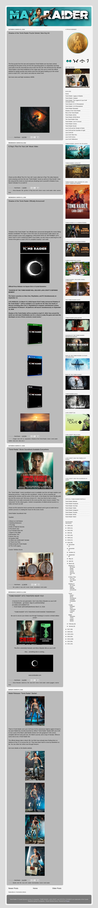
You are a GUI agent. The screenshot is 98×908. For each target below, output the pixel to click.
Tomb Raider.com (41, 64)
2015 (68, 634)
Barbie (25, 748)
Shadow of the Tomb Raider (39, 438)
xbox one (15, 441)
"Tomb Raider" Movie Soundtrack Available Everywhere (29, 449)
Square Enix (29, 286)
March (71, 563)
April (70, 561)
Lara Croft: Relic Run (71, 134)
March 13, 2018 (40, 606)
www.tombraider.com (35, 675)
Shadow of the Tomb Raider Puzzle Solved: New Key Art (29, 33)
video (54, 190)
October (71, 552)
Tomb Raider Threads (71, 512)
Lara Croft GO (69, 132)
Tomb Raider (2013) (70, 115)
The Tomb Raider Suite (71, 119)
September (72, 555)
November (71, 548)
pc (23, 438)
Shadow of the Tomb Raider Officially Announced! (27, 201)
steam (49, 438)
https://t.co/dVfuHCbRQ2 (37, 603)
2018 (68, 542)
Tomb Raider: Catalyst (71, 98)
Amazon (36, 744)
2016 (68, 631)
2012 (68, 641)
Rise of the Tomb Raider (72, 112)
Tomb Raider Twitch (70, 516)
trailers (10, 441)
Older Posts (56, 888)
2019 (68, 540)
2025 (68, 525)
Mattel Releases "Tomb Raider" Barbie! (23, 693)
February (71, 624)
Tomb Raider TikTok (70, 514)
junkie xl (17, 587)
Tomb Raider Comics (71, 123)
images (15, 438)
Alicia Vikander (17, 190)
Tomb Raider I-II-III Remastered (74, 106)
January (71, 626)
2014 (68, 636)
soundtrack (37, 587)
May (70, 558)
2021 (68, 535)
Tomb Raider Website (71, 501)
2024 (68, 528)
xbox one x (22, 441)
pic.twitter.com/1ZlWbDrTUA (20, 605)
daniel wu (24, 682)
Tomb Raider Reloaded (71, 108)
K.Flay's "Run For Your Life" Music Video (23, 146)
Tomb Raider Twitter (70, 508)
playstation (28, 438)
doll (18, 882)
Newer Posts (13, 888)
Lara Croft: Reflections (71, 139)
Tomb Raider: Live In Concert (73, 121)
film (22, 190)
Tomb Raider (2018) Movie (72, 117)
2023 (68, 530)
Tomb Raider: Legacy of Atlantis (74, 96)
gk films (26, 190)
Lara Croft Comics (70, 137)
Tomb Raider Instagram (71, 510)
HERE (32, 77)
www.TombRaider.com (25, 315)
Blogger (67, 901)
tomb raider (49, 190)
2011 (68, 643)
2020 (68, 537)
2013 (68, 639)
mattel (29, 882)
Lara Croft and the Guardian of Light (75, 130)
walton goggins (50, 682)
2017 (68, 629)
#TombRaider (18, 603)
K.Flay (30, 190)
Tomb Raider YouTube (71, 506)
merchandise (35, 882)
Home (35, 888)
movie (40, 190)
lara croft (35, 190)
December (71, 544)
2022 (68, 532)
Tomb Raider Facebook (71, 503)
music (44, 190)
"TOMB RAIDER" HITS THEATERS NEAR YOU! (26, 596)
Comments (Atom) (21, 892)
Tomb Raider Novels (71, 126)
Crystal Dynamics (40, 286)
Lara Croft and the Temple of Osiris (75, 128)
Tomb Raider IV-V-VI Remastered (74, 104)
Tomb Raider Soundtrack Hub (17, 513)
